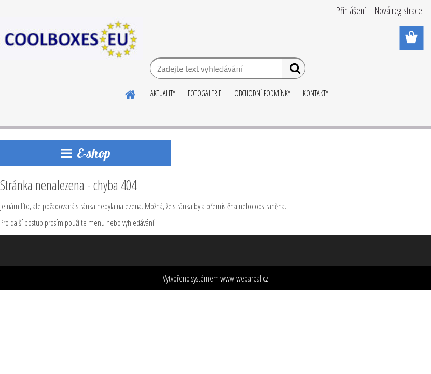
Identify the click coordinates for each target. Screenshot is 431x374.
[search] (293, 71)
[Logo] (71, 38)
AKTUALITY (162, 93)
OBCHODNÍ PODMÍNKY (262, 93)
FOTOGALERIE (205, 93)
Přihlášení (351, 10)
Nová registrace (398, 10)
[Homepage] (130, 93)
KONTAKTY (315, 93)
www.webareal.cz (244, 278)
